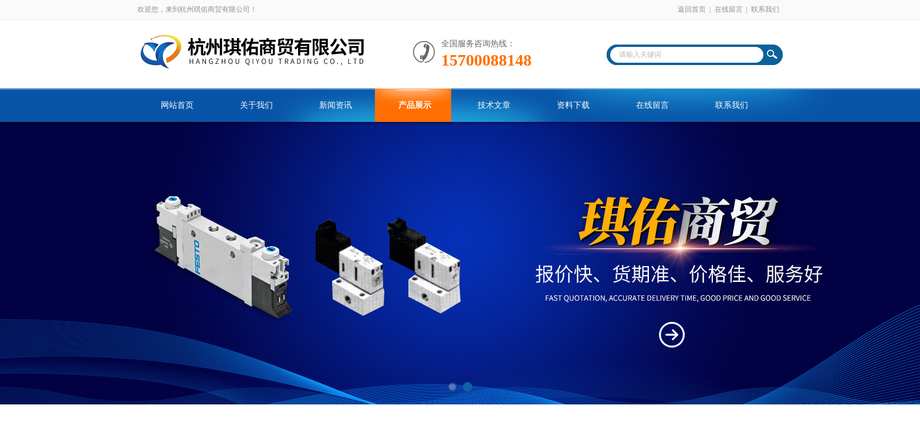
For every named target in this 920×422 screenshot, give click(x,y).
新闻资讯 (335, 105)
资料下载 (573, 105)
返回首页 (692, 9)
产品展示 (414, 105)
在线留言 (729, 9)
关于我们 (256, 105)
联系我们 (765, 9)
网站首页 (177, 105)
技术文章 (494, 105)
